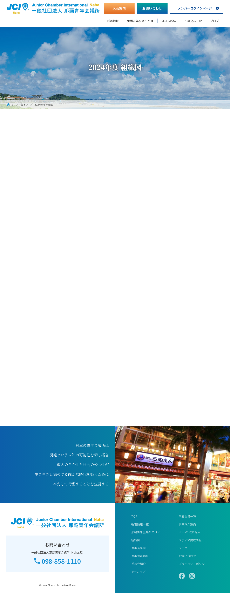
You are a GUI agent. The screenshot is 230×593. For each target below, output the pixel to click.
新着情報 (113, 21)
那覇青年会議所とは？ (145, 532)
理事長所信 (169, 21)
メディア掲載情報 (190, 540)
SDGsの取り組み (189, 532)
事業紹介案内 (187, 524)
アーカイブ (22, 104)
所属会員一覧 (193, 21)
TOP (134, 516)
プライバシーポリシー (193, 564)
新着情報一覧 (140, 524)
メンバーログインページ (195, 8)
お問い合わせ (152, 8)
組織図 (135, 540)
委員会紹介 (138, 564)
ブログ (214, 21)
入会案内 (119, 8)
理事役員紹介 (140, 556)
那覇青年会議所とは (140, 21)
